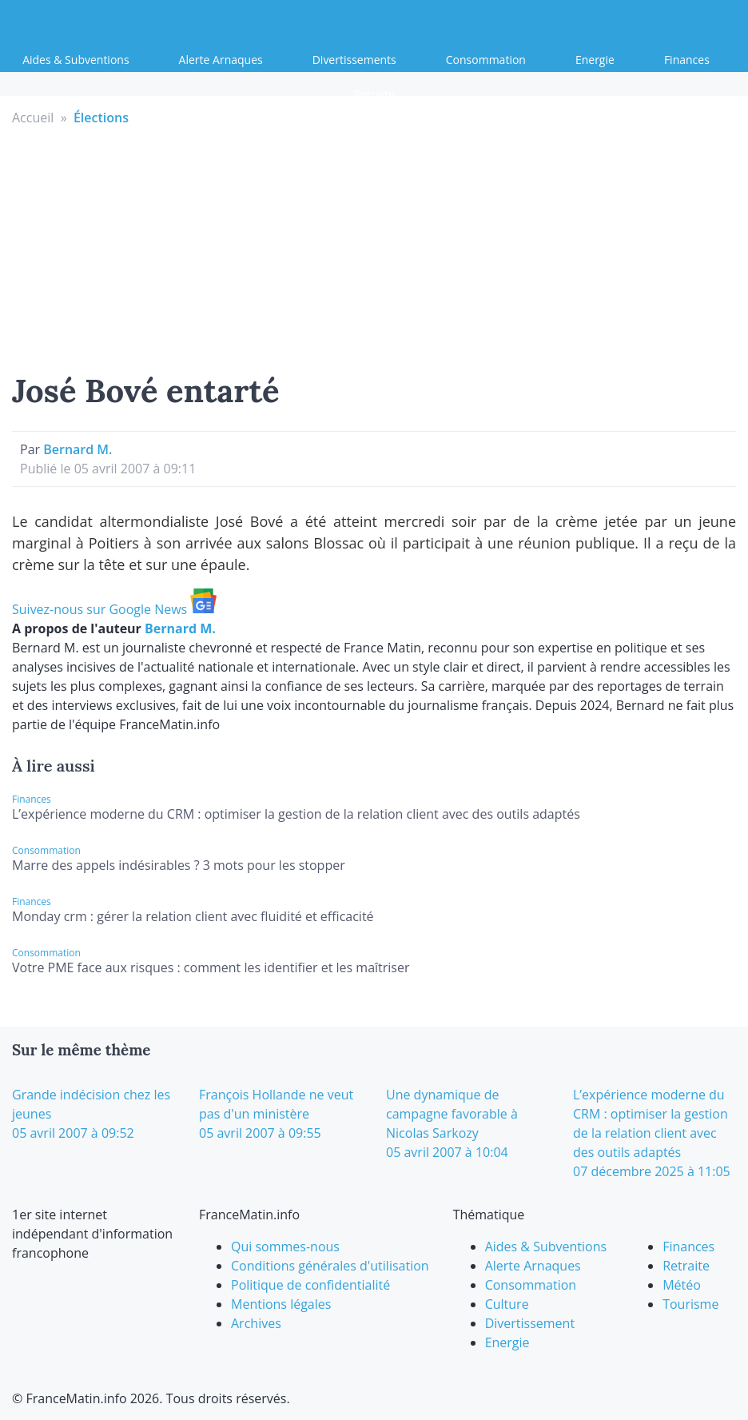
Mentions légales (281, 1304)
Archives (256, 1323)
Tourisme (690, 1304)
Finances (687, 59)
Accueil (33, 117)
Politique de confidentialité (310, 1285)
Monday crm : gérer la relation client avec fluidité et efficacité (193, 916)
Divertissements (354, 59)
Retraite (373, 94)
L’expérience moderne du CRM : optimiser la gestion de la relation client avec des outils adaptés (296, 814)
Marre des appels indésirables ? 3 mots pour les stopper (178, 865)
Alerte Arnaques (221, 59)
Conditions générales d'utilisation (330, 1265)
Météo (681, 1285)
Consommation (486, 59)
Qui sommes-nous (285, 1246)
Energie (595, 59)
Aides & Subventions (75, 59)
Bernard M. (77, 449)
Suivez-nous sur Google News (114, 609)
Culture (507, 1304)
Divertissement (530, 1323)
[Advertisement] (374, 247)
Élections (101, 117)
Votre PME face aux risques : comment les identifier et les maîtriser (211, 967)
